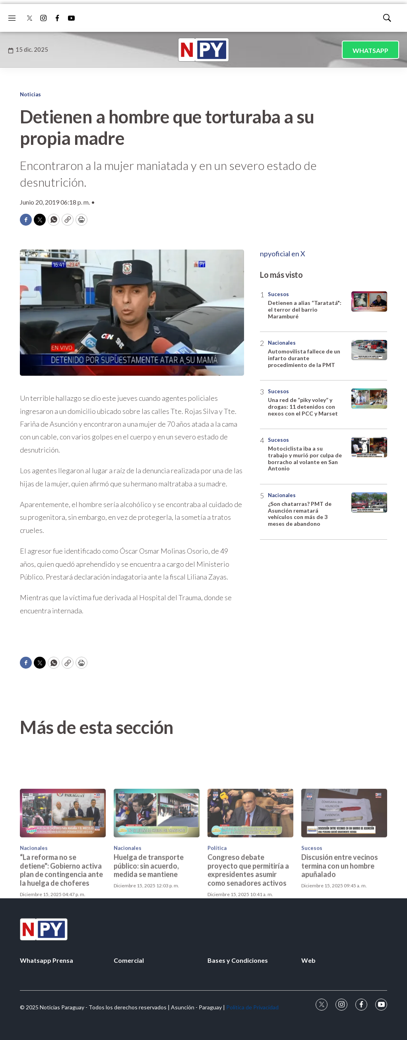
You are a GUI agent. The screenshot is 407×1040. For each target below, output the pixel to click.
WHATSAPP (370, 50)
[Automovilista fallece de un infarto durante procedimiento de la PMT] (369, 350)
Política (217, 894)
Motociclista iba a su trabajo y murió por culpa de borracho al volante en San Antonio (305, 458)
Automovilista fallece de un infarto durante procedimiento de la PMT (304, 358)
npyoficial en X (282, 253)
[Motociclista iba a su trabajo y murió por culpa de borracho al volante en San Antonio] (369, 447)
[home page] (203, 50)
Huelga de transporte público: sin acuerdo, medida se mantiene (149, 912)
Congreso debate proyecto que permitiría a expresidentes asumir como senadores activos (248, 916)
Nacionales (282, 343)
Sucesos (278, 294)
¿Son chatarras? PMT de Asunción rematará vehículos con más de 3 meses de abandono (299, 513)
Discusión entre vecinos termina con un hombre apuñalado (339, 912)
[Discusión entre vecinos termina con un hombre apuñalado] (344, 859)
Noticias (30, 94)
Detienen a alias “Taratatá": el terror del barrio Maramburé (304, 309)
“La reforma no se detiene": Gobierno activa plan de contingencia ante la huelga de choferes (61, 916)
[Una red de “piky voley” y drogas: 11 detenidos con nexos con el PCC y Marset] (369, 398)
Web (308, 960)
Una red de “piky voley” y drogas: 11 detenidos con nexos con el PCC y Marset (303, 406)
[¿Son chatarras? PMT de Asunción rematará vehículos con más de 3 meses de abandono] (369, 502)
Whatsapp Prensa (46, 960)
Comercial (129, 960)
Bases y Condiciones (237, 960)
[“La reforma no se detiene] (63, 859)
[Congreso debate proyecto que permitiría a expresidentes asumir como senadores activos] (250, 859)
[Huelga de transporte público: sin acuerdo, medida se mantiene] (157, 859)
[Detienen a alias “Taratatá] (369, 301)
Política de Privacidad (252, 1007)
